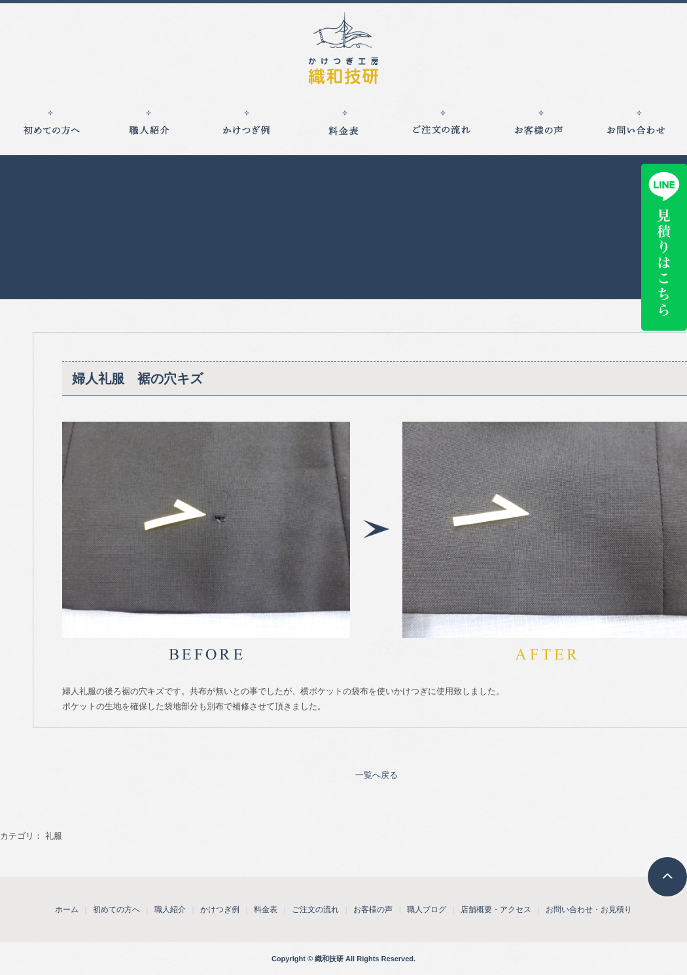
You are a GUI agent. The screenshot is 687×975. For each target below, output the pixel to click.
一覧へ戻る (376, 775)
